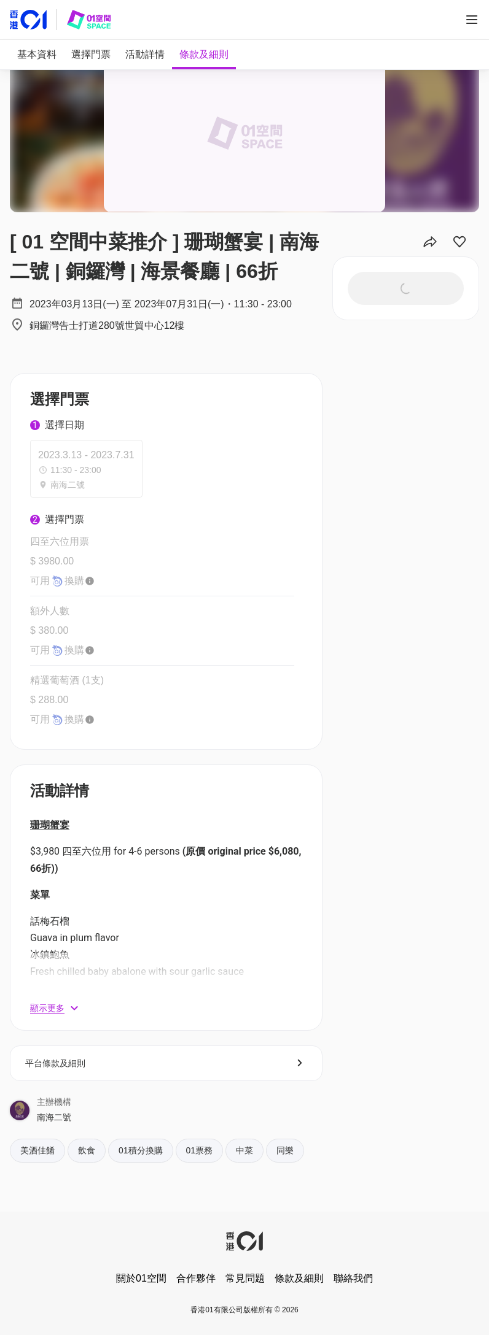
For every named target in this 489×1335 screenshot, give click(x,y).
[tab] (37, 54)
